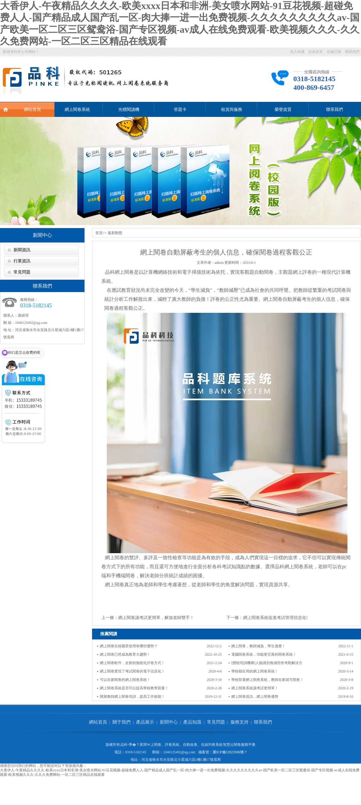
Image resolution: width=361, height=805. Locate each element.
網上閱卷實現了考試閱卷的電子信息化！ (132, 671)
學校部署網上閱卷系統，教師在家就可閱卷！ (267, 680)
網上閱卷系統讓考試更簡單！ (254, 688)
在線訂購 (334, 52)
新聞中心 (42, 235)
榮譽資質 (283, 109)
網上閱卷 (124, 272)
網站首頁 (22, 107)
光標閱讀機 (128, 109)
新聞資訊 (22, 250)
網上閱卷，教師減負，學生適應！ (258, 646)
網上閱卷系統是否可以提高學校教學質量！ (134, 688)
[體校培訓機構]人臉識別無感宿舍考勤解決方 (266, 663)
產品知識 (192, 722)
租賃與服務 (231, 109)
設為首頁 (315, 52)
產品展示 (145, 722)
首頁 (99, 233)
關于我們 (122, 722)
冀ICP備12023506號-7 (230, 752)
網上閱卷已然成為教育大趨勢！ (125, 654)
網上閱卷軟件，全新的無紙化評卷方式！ (132, 663)
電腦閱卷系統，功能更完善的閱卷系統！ (263, 654)
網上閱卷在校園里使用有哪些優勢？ (129, 646)
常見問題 (22, 272)
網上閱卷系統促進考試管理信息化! (275, 617)
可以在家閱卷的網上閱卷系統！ (125, 680)
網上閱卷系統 (77, 109)
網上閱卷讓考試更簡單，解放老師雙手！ (156, 617)
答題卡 (180, 109)
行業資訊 (22, 261)
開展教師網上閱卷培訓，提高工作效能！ (132, 696)
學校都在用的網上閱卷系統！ (254, 671)
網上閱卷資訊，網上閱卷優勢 (254, 696)
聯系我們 (352, 52)
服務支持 (239, 722)
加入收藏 (297, 52)
